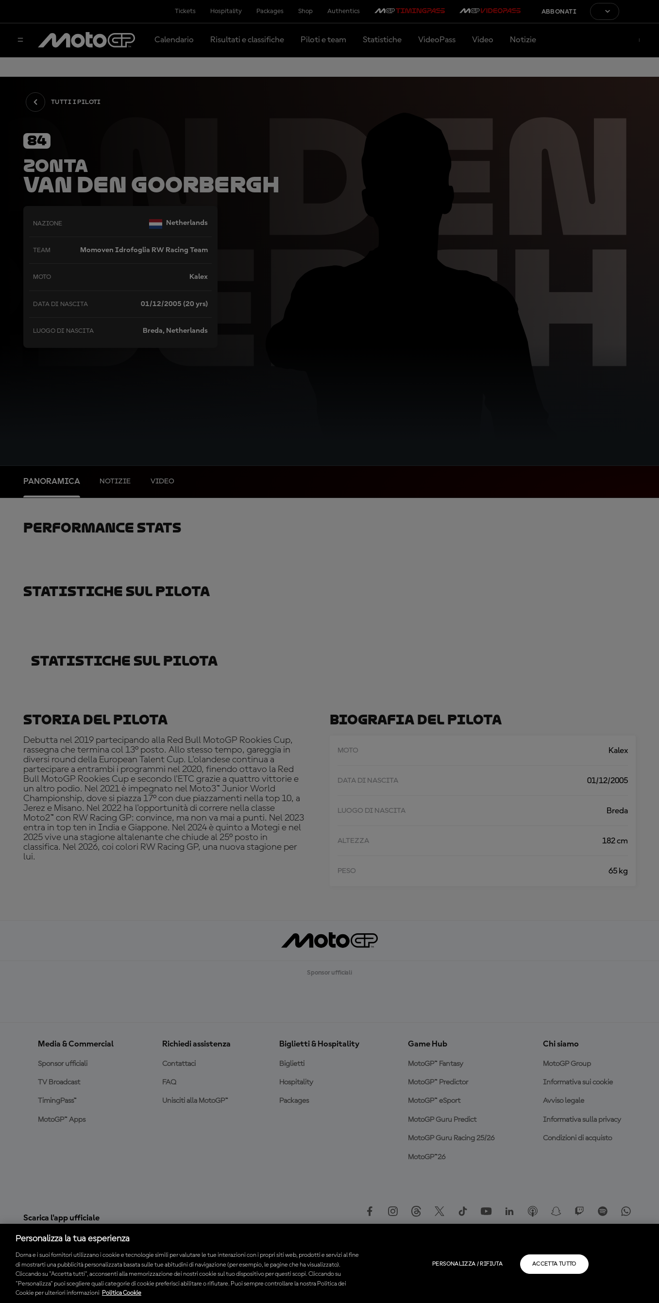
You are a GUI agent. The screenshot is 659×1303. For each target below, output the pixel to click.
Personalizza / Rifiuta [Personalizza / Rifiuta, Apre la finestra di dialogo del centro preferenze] (467, 1264)
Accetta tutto (554, 1264)
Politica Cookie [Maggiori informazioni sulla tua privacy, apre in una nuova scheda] (121, 1293)
